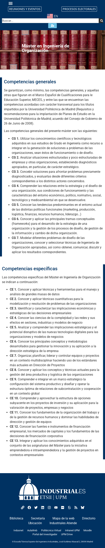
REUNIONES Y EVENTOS (24, 9)
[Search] (101, 20)
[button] (10, 3)
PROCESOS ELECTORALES (79, 9)
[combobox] (50, 20)
